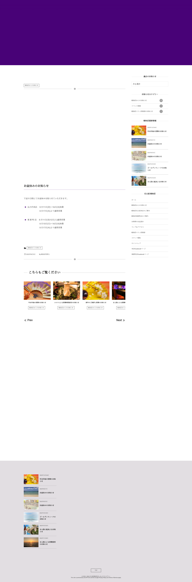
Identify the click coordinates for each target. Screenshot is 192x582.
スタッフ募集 (136, 238)
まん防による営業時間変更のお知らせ (125, 302)
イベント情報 (147, 106)
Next (120, 320)
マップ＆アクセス (138, 227)
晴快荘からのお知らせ (31, 85)
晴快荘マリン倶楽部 (138, 233)
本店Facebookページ (139, 249)
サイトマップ (136, 243)
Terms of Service (113, 577)
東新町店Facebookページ (140, 254)
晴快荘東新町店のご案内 (140, 216)
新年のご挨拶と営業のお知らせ (96, 302)
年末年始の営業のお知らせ (37, 302)
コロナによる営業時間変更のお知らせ (66, 302)
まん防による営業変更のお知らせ (48, 543)
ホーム (134, 200)
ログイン (107, 576)
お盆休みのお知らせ (154, 144)
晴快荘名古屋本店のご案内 (141, 211)
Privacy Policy (102, 577)
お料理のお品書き (138, 222)
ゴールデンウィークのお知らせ (157, 169)
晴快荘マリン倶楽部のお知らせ (147, 111)
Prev (28, 320)
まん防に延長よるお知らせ (157, 182)
